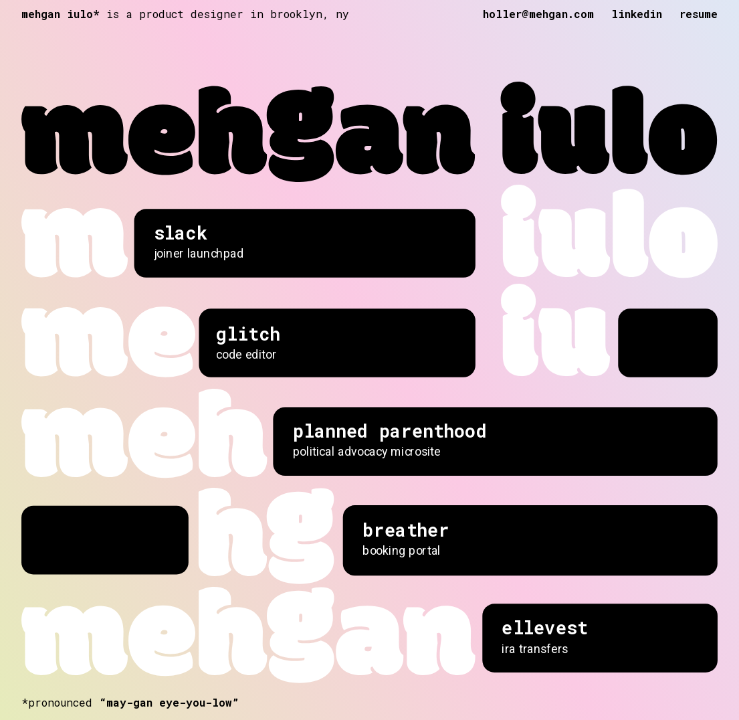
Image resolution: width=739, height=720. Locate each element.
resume (698, 14)
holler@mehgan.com (538, 14)
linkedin (636, 14)
